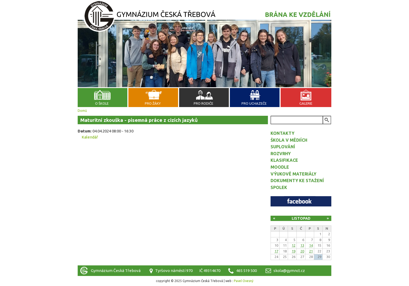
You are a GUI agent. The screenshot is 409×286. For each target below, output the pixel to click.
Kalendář (90, 137)
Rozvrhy (281, 153)
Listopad (301, 218)
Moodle (280, 167)
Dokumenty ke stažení (297, 180)
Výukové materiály (293, 174)
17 (276, 251)
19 (293, 251)
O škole (102, 103)
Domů (82, 110)
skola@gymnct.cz (289, 270)
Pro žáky (153, 103)
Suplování (283, 146)
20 (302, 251)
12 (293, 245)
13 (302, 245)
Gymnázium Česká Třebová (204, 17)
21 (311, 251)
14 (311, 245)
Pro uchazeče (254, 103)
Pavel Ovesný (243, 281)
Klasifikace (284, 160)
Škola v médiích (289, 140)
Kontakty (282, 133)
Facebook (301, 201)
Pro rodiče (203, 103)
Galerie (305, 103)
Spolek (279, 187)
